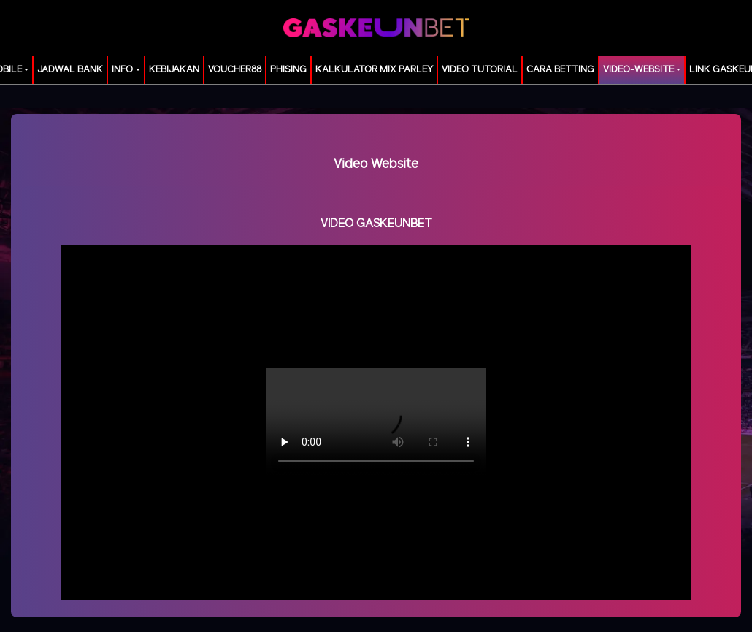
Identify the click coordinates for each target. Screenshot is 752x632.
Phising (288, 69)
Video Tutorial (480, 69)
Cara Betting (560, 69)
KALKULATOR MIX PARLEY (374, 69)
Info (122, 69)
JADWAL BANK (70, 69)
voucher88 (234, 69)
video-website (638, 69)
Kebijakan (174, 69)
